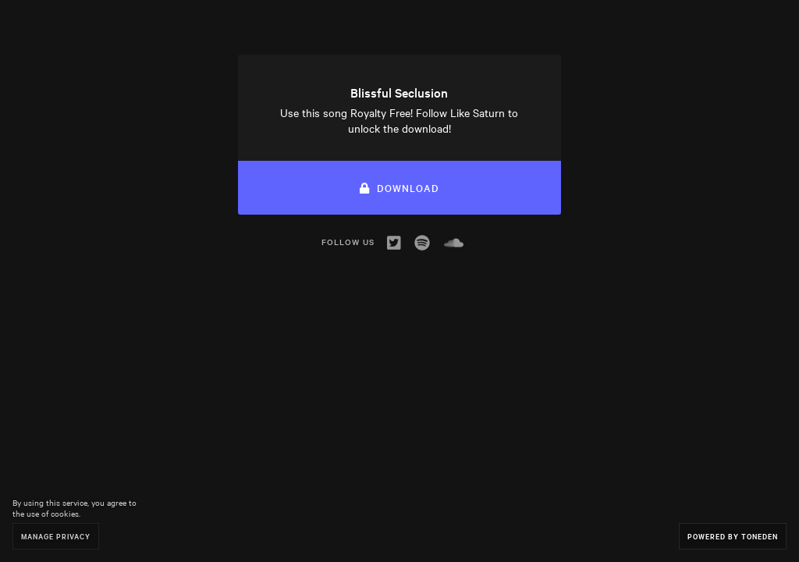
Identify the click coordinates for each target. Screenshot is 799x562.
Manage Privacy (56, 536)
